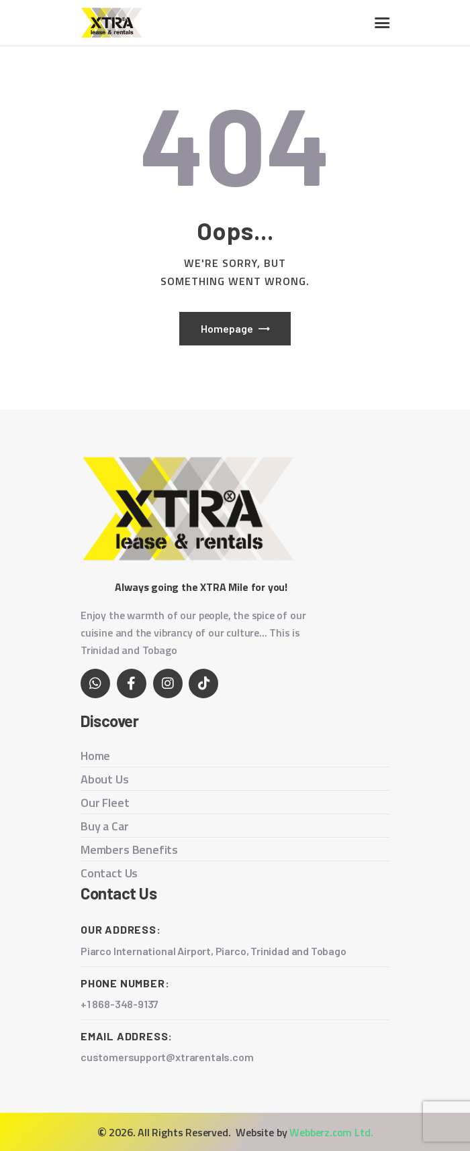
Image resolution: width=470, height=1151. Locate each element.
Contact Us (109, 873)
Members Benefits (129, 849)
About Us (105, 779)
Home (95, 756)
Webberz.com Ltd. (331, 1132)
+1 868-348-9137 (119, 1003)
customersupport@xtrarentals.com (168, 1056)
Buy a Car (104, 826)
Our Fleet (105, 802)
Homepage (227, 328)
